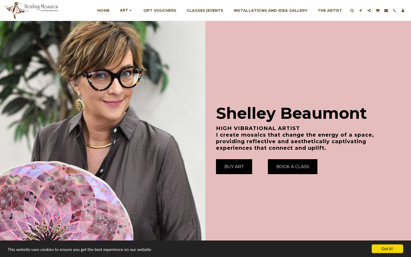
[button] (352, 10)
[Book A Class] (292, 166)
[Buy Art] (234, 166)
